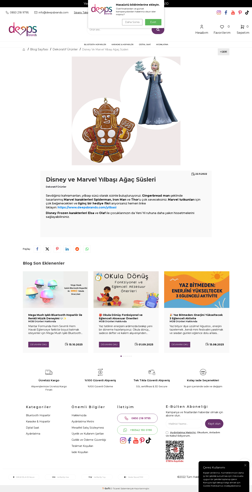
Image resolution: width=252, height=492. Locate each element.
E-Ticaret (115, 488)
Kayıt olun (214, 423)
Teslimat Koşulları (82, 446)
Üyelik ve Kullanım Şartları (88, 433)
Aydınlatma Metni (83, 421)
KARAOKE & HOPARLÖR (123, 44)
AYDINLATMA (162, 44)
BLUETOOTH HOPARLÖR (95, 44)
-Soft (106, 488)
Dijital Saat (32, 427)
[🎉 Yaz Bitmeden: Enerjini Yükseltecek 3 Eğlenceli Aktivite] (196, 289)
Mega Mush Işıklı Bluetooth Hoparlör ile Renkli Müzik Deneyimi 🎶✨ (55, 316)
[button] (121, 356)
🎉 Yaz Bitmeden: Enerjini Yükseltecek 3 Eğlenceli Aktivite (196, 316)
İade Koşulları (80, 452)
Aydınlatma (33, 433)
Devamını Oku (38, 344)
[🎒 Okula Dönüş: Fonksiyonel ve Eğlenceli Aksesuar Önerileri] (126, 289)
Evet (153, 22)
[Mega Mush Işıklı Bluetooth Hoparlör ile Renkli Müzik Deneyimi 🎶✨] (55, 289)
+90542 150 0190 (137, 430)
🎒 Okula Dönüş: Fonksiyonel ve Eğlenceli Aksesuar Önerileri (121, 316)
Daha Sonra (132, 22)
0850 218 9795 (137, 418)
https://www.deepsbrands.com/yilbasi (87, 207)
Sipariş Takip (81, 12)
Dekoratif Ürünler (65, 49)
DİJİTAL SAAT (145, 44)
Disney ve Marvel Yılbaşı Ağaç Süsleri (105, 49)
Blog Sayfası (39, 49)
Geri (223, 51)
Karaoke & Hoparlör (38, 421)
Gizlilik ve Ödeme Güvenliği (89, 439)
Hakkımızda (79, 415)
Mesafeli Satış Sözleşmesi (88, 427)
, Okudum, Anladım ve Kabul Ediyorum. (193, 434)
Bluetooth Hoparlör (38, 415)
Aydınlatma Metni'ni (183, 432)
